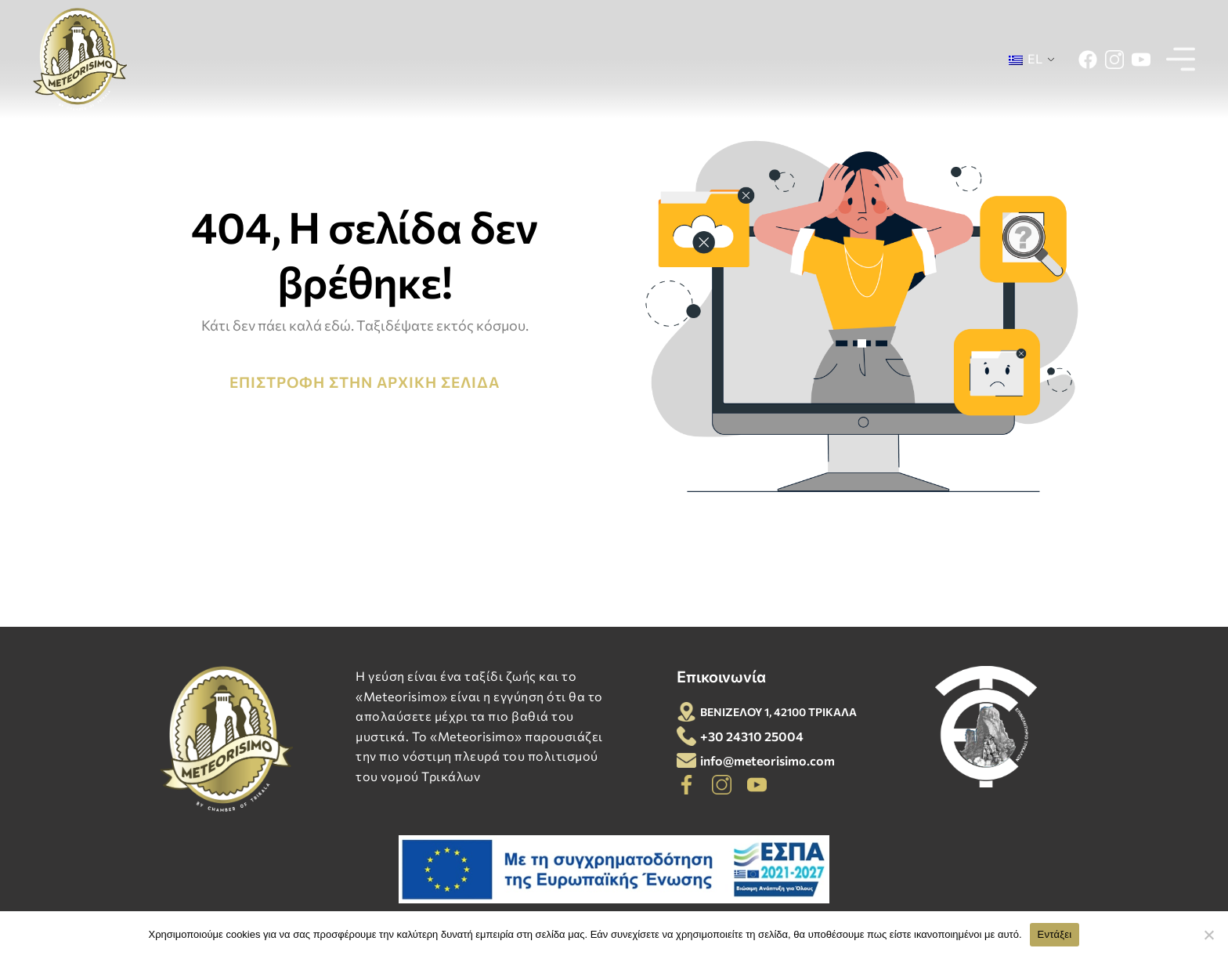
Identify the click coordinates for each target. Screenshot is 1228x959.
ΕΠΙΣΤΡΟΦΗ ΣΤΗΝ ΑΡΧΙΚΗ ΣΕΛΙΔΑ (364, 382)
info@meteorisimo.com (767, 760)
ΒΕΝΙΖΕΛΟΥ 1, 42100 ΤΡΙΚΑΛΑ (778, 711)
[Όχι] (1208, 935)
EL (1025, 58)
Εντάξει (1055, 934)
